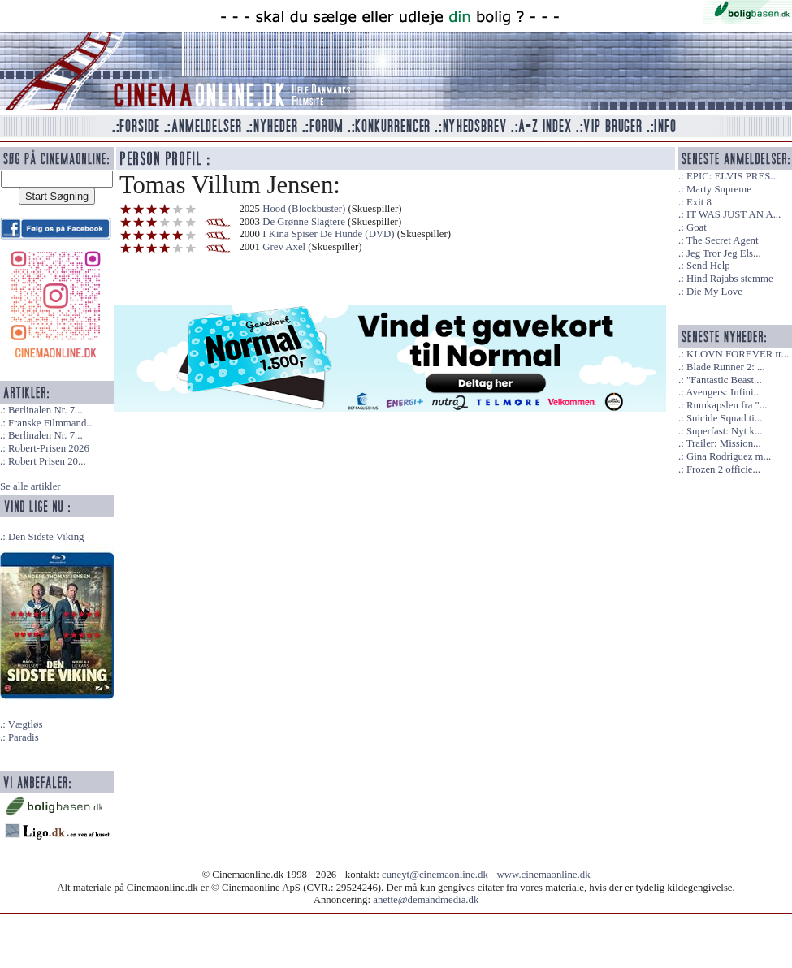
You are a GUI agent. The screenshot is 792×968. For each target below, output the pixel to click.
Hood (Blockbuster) (303, 208)
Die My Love (714, 291)
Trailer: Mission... (723, 443)
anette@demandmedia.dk (425, 899)
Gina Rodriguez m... (728, 456)
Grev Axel (283, 247)
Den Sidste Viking (46, 536)
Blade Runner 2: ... (725, 367)
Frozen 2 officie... (723, 469)
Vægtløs (25, 724)
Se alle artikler (30, 486)
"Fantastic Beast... (724, 380)
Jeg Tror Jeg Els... (723, 253)
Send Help (708, 265)
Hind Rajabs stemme (729, 278)
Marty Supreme (718, 189)
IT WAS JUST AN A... (733, 214)
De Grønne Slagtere (303, 221)
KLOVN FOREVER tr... (737, 354)
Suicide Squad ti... (724, 418)
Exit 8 (699, 202)
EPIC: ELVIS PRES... (732, 176)
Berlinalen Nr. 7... (45, 410)
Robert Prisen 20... (47, 461)
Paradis (23, 737)
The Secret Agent (722, 240)
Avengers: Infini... (723, 392)
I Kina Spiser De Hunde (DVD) (328, 234)
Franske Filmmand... (51, 423)
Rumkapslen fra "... (726, 405)
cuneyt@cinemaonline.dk (435, 874)
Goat (696, 227)
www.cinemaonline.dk (544, 874)
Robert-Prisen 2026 (48, 448)
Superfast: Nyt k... (724, 431)
